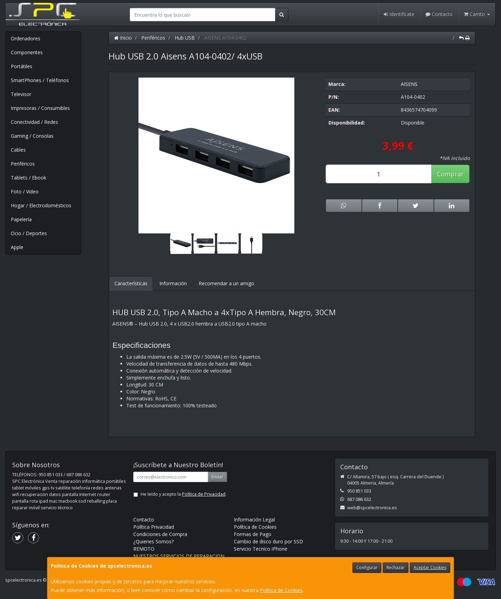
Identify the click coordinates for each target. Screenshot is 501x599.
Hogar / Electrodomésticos (41, 205)
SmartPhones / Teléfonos (40, 80)
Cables (18, 149)
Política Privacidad (153, 527)
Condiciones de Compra (160, 534)
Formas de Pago (252, 534)
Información (173, 283)
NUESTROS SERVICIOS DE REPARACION (178, 556)
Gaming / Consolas (32, 136)
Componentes (27, 52)
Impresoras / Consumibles (40, 108)
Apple (17, 247)
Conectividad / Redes (34, 122)
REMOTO (143, 548)
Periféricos (23, 163)
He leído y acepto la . (183, 494)
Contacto (439, 14)
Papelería (21, 219)
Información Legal (254, 519)
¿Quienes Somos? (153, 541)
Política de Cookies (281, 590)
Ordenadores (25, 38)
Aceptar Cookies (430, 567)
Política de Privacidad (203, 494)
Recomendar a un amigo (226, 283)
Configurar (366, 567)
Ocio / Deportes (29, 233)
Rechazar (396, 567)
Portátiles (21, 66)
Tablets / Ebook (28, 177)
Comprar (450, 174)
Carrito (477, 14)
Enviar (217, 477)
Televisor (21, 94)
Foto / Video (25, 191)
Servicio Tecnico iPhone (260, 548)
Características (131, 283)
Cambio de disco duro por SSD (268, 541)
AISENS (409, 84)
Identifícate (399, 14)
